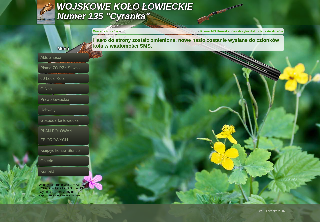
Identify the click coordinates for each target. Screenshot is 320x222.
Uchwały (48, 110)
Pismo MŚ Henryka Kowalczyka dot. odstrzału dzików (241, 31)
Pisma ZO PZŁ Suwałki (61, 68)
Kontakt (47, 172)
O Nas (46, 89)
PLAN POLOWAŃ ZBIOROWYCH (56, 135)
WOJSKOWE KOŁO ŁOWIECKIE (125, 7)
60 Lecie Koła (52, 78)
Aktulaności (50, 58)
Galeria (47, 161)
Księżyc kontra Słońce (60, 150)
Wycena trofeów (105, 31)
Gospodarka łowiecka (59, 120)
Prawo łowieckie (54, 100)
